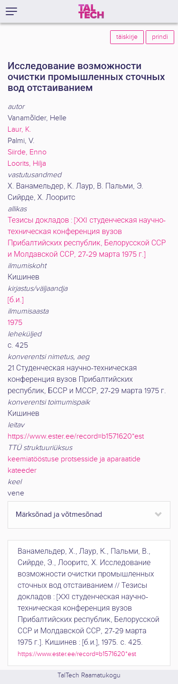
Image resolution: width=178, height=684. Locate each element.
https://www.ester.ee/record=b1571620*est (76, 436)
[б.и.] (16, 300)
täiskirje (127, 37)
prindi (160, 37)
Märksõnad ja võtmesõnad (59, 514)
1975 (15, 322)
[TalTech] (91, 11)
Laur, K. (19, 129)
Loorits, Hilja (27, 163)
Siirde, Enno (27, 152)
